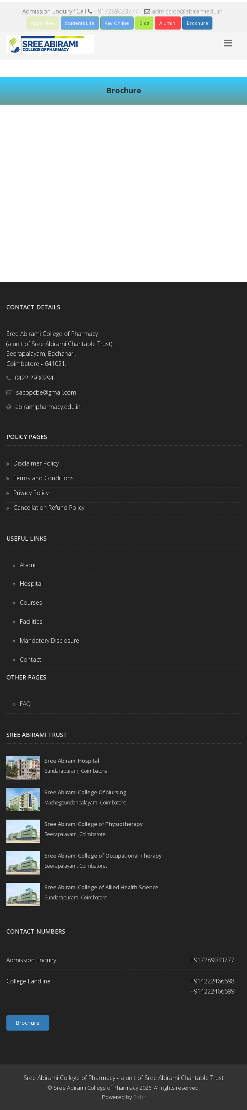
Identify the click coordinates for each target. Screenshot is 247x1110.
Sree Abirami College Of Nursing (85, 792)
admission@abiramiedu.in (187, 11)
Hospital (31, 583)
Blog (144, 23)
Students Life (79, 23)
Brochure (197, 23)
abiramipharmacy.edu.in (48, 407)
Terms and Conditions (43, 478)
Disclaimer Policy (36, 463)
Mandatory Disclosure (49, 640)
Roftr (139, 1097)
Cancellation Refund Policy (48, 508)
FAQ (25, 704)
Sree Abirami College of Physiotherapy (93, 824)
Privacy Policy (30, 493)
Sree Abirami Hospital (71, 760)
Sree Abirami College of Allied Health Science (101, 887)
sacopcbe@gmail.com (46, 392)
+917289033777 (116, 11)
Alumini (168, 23)
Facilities (31, 621)
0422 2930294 (34, 378)
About (28, 565)
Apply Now (43, 23)
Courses (31, 602)
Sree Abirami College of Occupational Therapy (103, 855)
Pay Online (117, 23)
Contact (30, 659)
